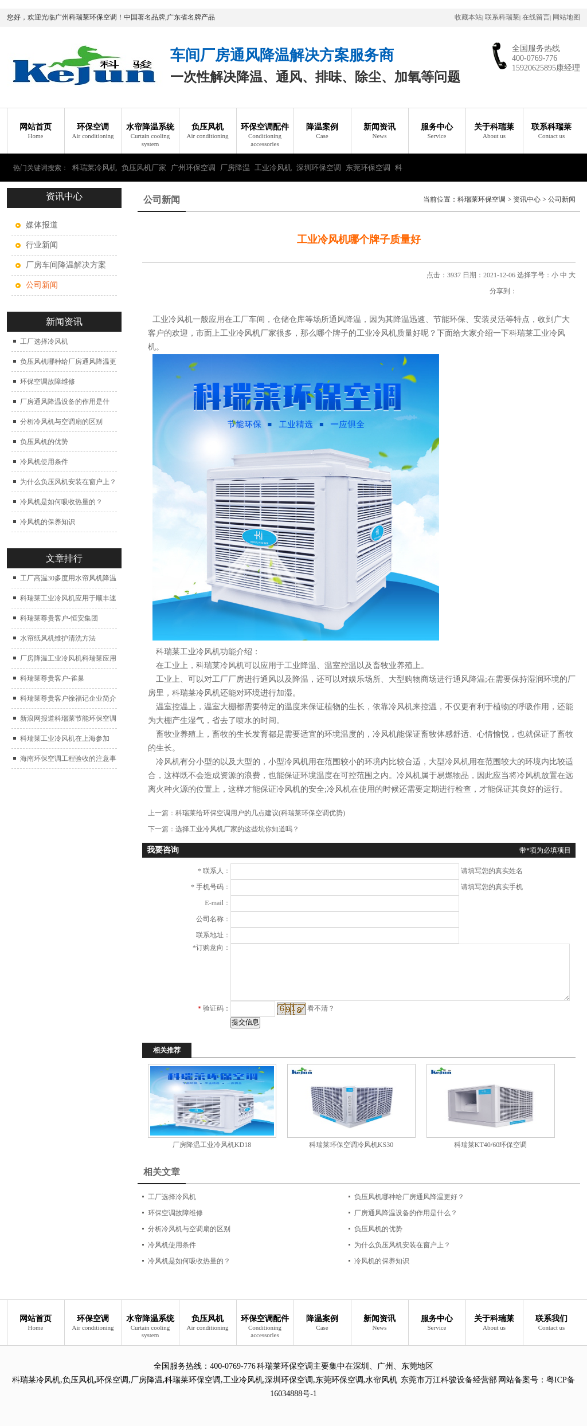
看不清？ (321, 1008)
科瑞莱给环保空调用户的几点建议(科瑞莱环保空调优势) (260, 813)
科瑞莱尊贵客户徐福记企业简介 (68, 698)
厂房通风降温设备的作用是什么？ (405, 1213)
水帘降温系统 (150, 135)
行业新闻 (42, 245)
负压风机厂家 (144, 167)
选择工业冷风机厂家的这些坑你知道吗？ (237, 829)
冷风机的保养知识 (47, 522)
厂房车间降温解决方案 (66, 265)
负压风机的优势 (44, 442)
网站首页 (35, 131)
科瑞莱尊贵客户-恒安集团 (59, 618)
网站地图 (566, 17)
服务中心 (436, 131)
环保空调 (93, 131)
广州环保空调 (193, 167)
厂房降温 (235, 167)
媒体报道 (42, 225)
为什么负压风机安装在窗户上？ (68, 482)
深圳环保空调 (318, 167)
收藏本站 (468, 17)
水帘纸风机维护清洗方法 (58, 638)
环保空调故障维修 (47, 382)
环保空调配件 (265, 135)
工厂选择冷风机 (44, 341)
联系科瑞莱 (502, 17)
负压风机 (207, 131)
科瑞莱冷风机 (94, 167)
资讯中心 (527, 199)
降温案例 (322, 131)
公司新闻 (562, 199)
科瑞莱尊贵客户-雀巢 (52, 678)
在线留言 (536, 17)
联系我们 (551, 1323)
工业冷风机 (273, 167)
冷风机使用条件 (44, 462)
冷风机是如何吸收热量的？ (61, 502)
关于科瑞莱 (494, 131)
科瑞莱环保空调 (481, 199)
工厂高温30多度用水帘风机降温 (68, 578)
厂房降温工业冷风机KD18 (212, 1145)
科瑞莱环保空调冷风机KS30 (351, 1145)
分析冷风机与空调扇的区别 (61, 422)
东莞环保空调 (368, 167)
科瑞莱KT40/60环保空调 (490, 1145)
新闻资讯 (379, 131)
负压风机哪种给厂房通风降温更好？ (409, 1197)
